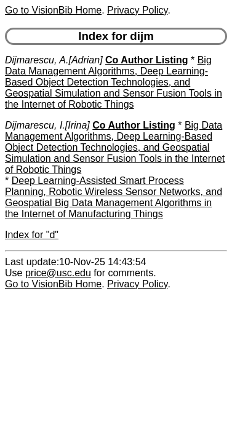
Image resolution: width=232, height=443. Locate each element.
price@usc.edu (58, 273)
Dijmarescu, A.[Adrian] (54, 60)
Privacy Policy (137, 10)
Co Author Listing (146, 60)
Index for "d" (31, 234)
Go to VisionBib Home (53, 10)
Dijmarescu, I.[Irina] (47, 125)
